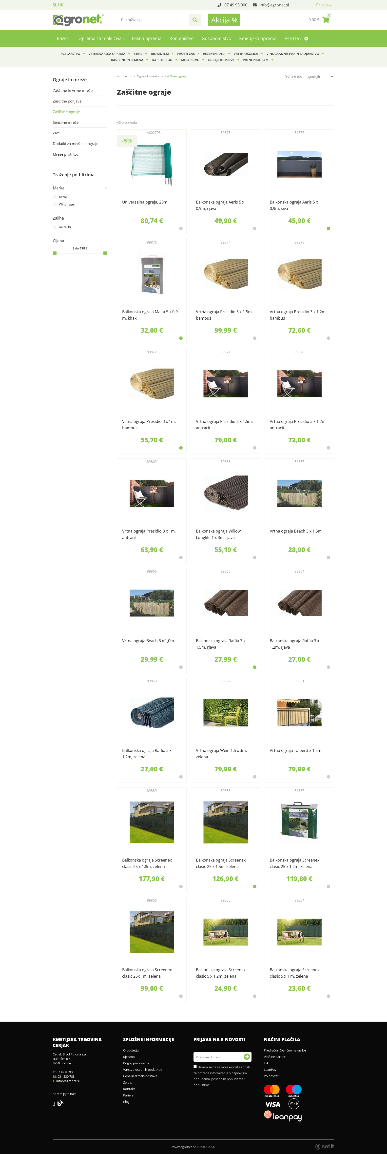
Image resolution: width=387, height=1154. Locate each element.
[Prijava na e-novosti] (247, 1057)
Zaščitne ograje (66, 111)
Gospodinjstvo (216, 38)
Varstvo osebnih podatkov (142, 1069)
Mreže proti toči (66, 154)
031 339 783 (66, 1076)
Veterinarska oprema (107, 53)
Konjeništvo (182, 38)
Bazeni (64, 38)
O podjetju (131, 1050)
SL (55, 5)
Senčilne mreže (65, 122)
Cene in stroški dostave (140, 1076)
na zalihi (65, 227)
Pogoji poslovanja (136, 1063)
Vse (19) (296, 38)
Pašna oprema (147, 38)
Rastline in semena (127, 60)
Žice (56, 132)
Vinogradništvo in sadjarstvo (293, 53)
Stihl (138, 53)
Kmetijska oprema (258, 38)
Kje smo (129, 1056)
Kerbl (63, 197)
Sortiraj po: (293, 76)
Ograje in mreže (221, 60)
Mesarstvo (190, 60)
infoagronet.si (274, 5)
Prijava (324, 5)
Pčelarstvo (70, 53)
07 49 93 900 (235, 5)
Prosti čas (186, 53)
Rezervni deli (214, 53)
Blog (126, 1101)
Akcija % (224, 19)
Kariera (128, 1095)
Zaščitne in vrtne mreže (73, 90)
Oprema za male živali (101, 38)
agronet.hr (124, 76)
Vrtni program (256, 60)
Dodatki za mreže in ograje (75, 143)
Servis (127, 1082)
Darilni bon (162, 60)
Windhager (67, 204)
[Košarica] (319, 20)
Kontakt (129, 1089)
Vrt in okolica (246, 53)
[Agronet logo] (78, 19)
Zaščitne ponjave (67, 101)
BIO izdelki (160, 53)
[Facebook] (55, 1104)
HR (60, 5)
